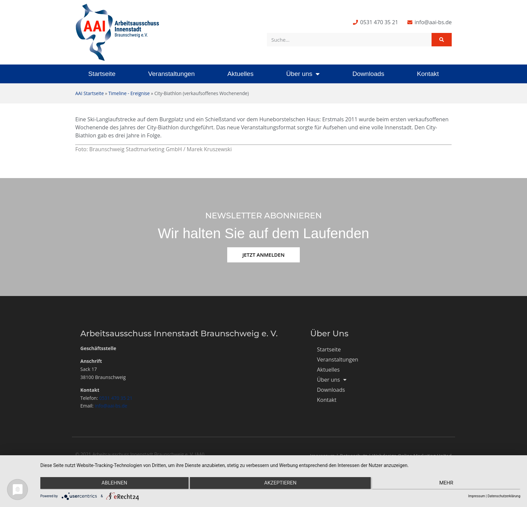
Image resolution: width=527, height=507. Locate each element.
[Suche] (442, 39)
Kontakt (428, 73)
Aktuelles (240, 73)
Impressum (322, 456)
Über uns (303, 73)
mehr (449, 484)
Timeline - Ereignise (129, 93)
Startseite (102, 73)
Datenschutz (353, 456)
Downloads (368, 73)
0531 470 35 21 (115, 398)
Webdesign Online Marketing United (412, 456)
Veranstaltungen (171, 73)
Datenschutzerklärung (504, 496)
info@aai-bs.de (111, 406)
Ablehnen (112, 484)
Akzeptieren (280, 484)
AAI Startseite (89, 93)
